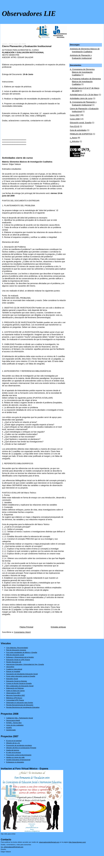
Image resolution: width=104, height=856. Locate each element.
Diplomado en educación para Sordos (19, 702)
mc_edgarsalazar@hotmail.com (12, 847)
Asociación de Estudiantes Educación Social (22, 674)
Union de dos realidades (14, 725)
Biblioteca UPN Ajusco (14, 698)
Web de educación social (15, 655)
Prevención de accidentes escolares (19, 745)
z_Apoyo (73, 138)
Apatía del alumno (12, 750)
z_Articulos (74, 141)
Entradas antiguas (58, 627)
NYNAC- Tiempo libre (14, 722)
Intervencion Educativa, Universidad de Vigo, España (25, 664)
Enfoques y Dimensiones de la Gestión (20, 657)
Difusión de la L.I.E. (13, 743)
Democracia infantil (13, 720)
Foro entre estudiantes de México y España (21, 652)
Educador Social (12, 678)
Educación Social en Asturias (16, 681)
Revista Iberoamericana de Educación (19, 705)
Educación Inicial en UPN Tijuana (18, 659)
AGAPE (9, 727)
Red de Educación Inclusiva (16, 650)
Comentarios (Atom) (22, 632)
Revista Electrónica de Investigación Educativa (22, 707)
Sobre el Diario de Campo (15, 690)
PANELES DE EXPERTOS (81, 134)
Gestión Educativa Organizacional (18, 759)
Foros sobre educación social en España (20, 676)
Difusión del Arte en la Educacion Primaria (21, 747)
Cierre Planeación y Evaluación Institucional (26, 46)
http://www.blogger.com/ (77, 842)
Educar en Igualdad (13, 671)
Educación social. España (80, 123)
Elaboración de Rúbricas (15, 688)
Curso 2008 (75, 119)
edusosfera (10, 666)
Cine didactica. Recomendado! (17, 647)
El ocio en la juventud (13, 740)
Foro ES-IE (74, 126)
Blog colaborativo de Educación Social (19, 686)
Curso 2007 (75, 115)
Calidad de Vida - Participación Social (19, 718)
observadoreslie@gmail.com (49, 842)
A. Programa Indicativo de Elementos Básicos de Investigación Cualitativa (85, 81)
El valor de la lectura (13, 752)
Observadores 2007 (13, 693)
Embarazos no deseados (15, 762)
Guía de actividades (78, 130)
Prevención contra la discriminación (18, 755)
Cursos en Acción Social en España (19, 683)
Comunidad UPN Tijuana (15, 700)
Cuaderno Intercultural (14, 669)
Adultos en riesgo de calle (15, 757)
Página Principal (26, 627)
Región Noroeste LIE (13, 662)
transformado (11, 730)
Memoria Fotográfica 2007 (15, 695)
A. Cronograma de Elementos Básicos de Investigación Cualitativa (82, 72)
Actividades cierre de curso (17, 157)
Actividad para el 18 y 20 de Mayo (84, 95)
